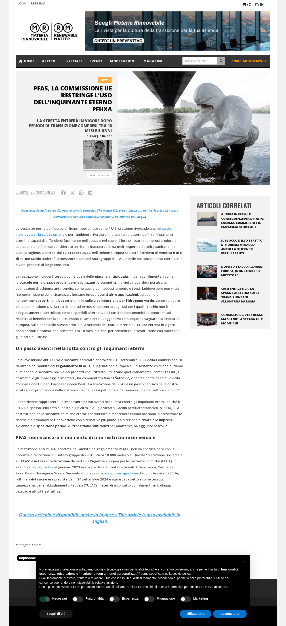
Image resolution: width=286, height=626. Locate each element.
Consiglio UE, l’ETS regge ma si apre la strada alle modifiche (242, 319)
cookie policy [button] (181, 573)
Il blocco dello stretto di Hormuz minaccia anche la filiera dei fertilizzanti (242, 246)
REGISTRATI (38, 3)
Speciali (74, 61)
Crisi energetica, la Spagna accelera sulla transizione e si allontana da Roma (240, 295)
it (256, 4)
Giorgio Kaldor (101, 136)
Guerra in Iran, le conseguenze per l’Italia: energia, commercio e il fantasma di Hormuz (242, 220)
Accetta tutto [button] (230, 613)
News (104, 80)
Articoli (50, 61)
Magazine (153, 61)
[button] (244, 562)
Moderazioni (123, 61)
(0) (247, 4)
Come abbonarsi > (249, 61)
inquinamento (30, 558)
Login (22, 3)
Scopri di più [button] (55, 613)
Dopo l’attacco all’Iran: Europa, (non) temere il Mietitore (242, 271)
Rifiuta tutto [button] (195, 613)
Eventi (96, 61)
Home (26, 61)
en (261, 4)
